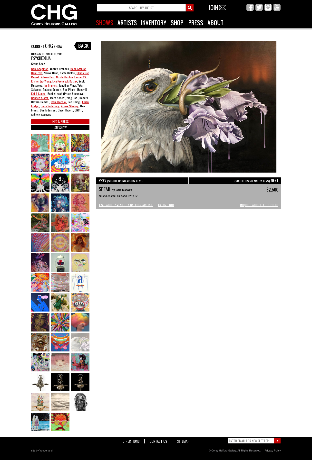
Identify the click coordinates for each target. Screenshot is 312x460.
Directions (131, 440)
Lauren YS (80, 77)
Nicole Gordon (64, 77)
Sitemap (183, 440)
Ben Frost (36, 73)
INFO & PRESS (60, 121)
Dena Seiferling (50, 106)
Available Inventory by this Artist (126, 205)
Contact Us (158, 440)
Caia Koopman (39, 69)
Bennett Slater (40, 98)
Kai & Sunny (38, 94)
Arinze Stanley (70, 106)
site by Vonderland (42, 450)
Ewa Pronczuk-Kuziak (64, 81)
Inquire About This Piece (259, 205)
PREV (121, 181)
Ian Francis (51, 85)
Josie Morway (59, 102)
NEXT (256, 181)
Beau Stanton (78, 69)
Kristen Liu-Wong (41, 81)
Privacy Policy (273, 450)
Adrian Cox (48, 77)
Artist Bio (166, 205)
